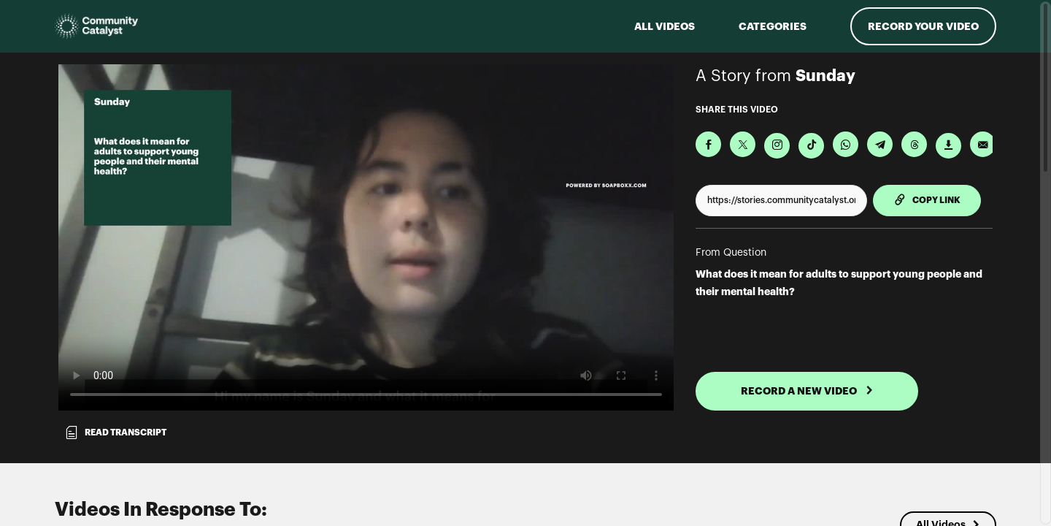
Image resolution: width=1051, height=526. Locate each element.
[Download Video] (948, 146)
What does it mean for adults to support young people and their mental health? (839, 283)
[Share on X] (742, 144)
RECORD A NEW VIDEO (807, 391)
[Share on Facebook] (708, 144)
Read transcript (115, 432)
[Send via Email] (983, 144)
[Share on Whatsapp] (845, 144)
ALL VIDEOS (664, 26)
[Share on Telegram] (880, 144)
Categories (772, 26)
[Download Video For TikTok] (811, 146)
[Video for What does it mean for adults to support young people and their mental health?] (366, 237)
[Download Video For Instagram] (777, 146)
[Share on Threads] (914, 144)
